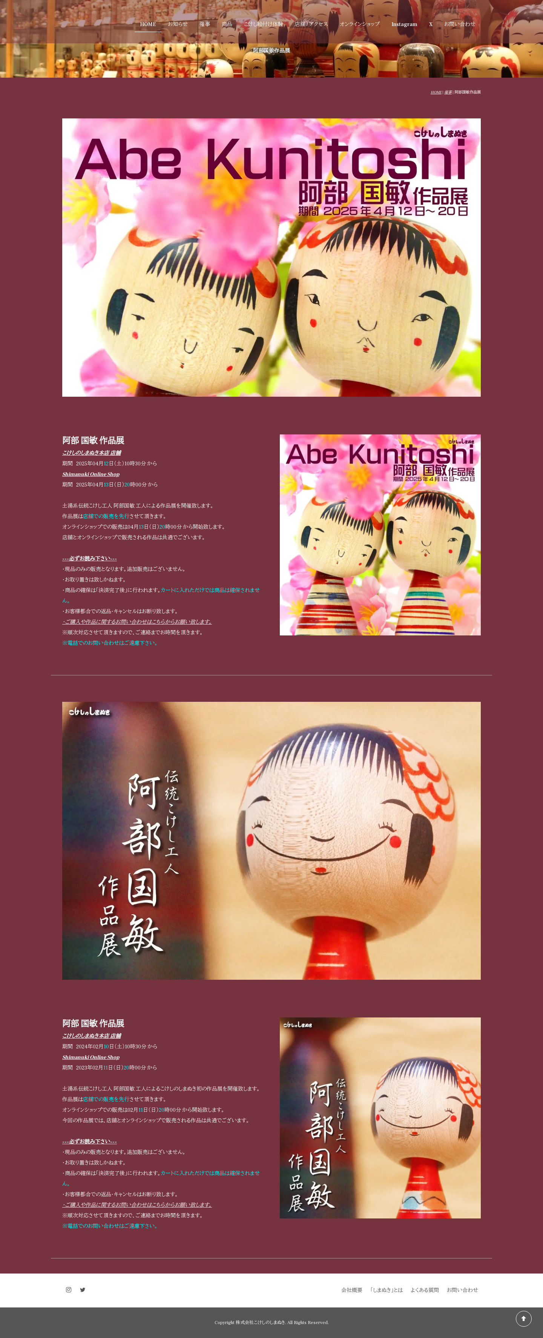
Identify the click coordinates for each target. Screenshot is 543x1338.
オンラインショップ (360, 24)
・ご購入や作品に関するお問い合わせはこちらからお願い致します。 (137, 622)
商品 (227, 24)
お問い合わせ (460, 24)
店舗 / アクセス (311, 24)
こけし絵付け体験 (263, 24)
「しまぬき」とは (386, 1290)
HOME (148, 24)
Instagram (404, 24)
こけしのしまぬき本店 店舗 (91, 453)
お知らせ (178, 24)
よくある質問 (425, 1290)
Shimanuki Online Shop (90, 474)
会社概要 (351, 1290)
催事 (204, 24)
